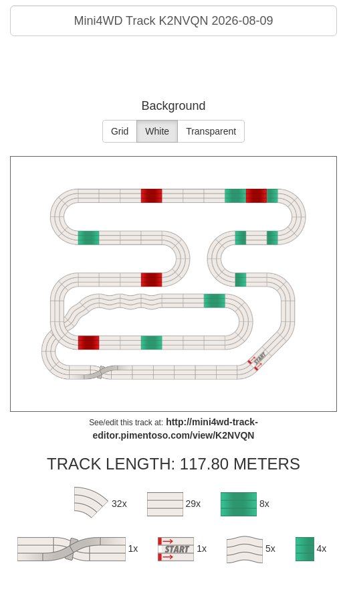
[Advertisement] (173, 70)
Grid (119, 131)
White (157, 131)
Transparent (211, 131)
